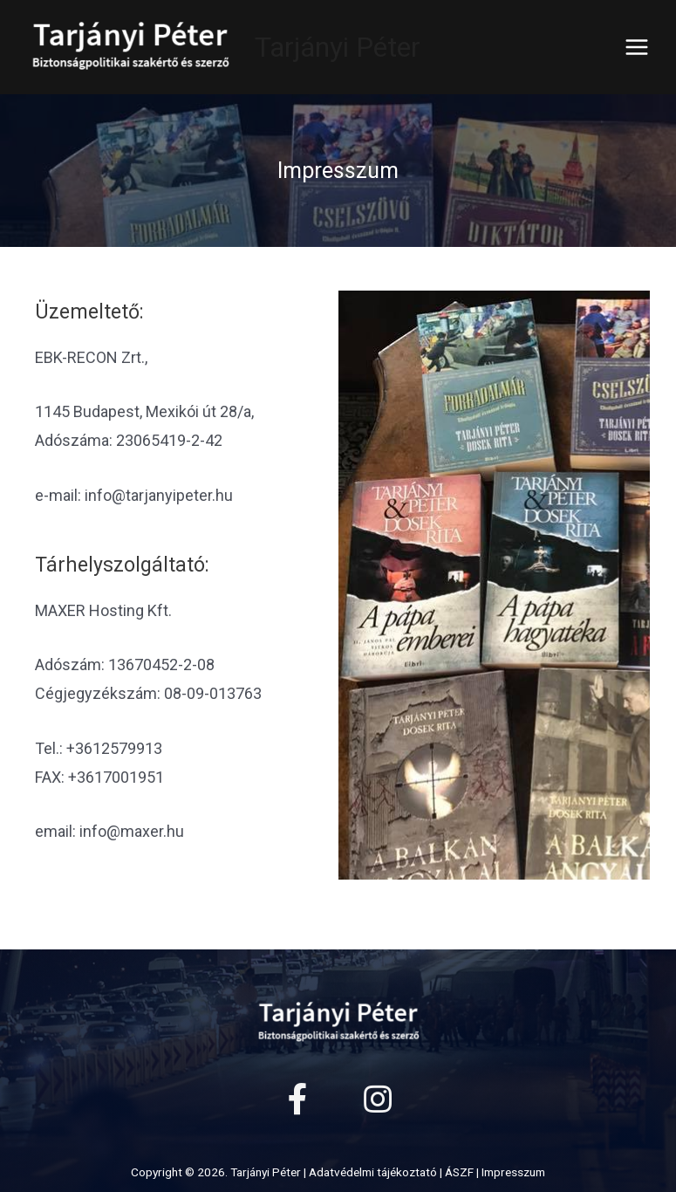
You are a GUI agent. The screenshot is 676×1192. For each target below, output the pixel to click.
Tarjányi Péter (337, 47)
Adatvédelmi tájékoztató (373, 1172)
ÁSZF (459, 1172)
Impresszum (513, 1172)
